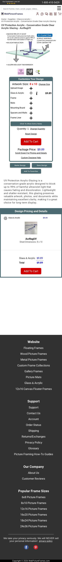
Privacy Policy (33, 442)
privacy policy (46, 541)
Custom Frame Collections (33, 365)
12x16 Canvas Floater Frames (33, 389)
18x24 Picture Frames (33, 520)
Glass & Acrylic (23, 19)
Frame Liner (16, 117)
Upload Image (17, 88)
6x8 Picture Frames (33, 497)
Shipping (33, 430)
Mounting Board (18, 108)
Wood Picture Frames (33, 353)
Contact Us (33, 413)
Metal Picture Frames (33, 359)
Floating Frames (33, 348)
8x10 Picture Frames (33, 503)
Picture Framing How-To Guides (33, 454)
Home (3, 19)
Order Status (33, 425)
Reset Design (31, 134)
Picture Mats (33, 377)
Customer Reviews (33, 478)
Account (33, 419)
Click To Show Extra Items (31, 124)
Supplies (11, 19)
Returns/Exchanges (33, 436)
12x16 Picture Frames (33, 508)
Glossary (33, 448)
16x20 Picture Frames (33, 514)
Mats (13, 103)
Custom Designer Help (31, 158)
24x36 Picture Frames (33, 526)
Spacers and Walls (19, 113)
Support (33, 407)
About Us (33, 472)
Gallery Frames (33, 371)
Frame (13, 98)
